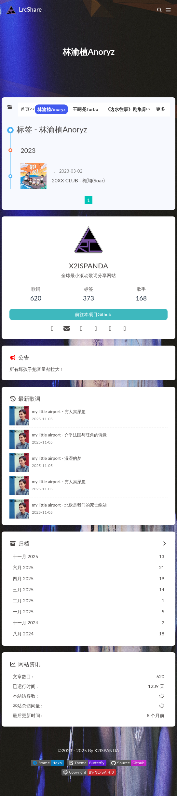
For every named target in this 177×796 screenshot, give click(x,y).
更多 (160, 109)
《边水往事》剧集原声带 (130, 109)
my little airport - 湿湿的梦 (57, 458)
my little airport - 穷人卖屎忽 (59, 411)
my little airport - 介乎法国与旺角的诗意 (69, 434)
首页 (25, 109)
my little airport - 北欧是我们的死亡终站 (69, 505)
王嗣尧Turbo (85, 109)
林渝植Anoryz (51, 109)
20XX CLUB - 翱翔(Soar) (78, 180)
